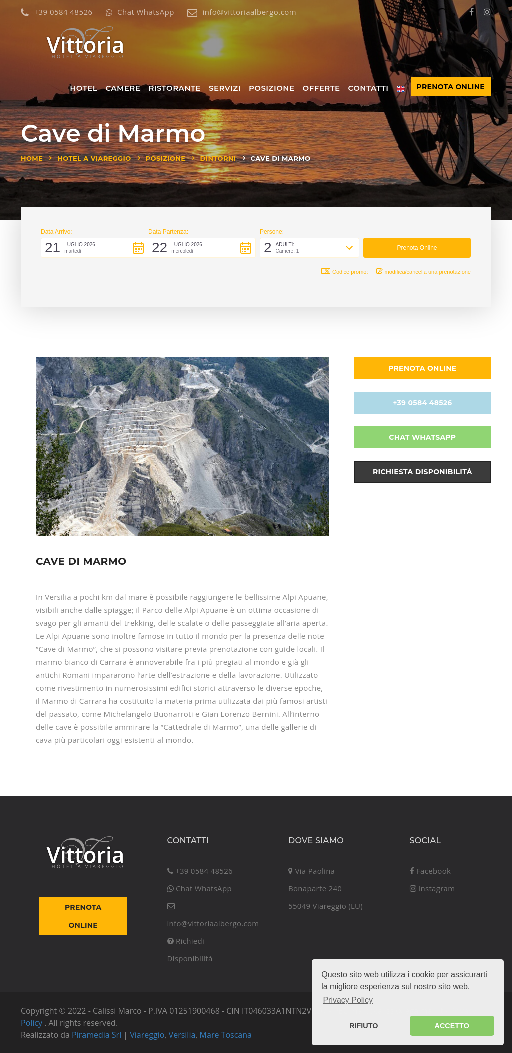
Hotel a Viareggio (94, 158)
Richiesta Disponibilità (422, 471)
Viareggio (147, 1034)
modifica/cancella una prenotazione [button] (423, 271)
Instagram (433, 888)
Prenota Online (451, 86)
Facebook (431, 871)
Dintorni (218, 158)
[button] (94, 248)
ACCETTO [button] (452, 1026)
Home (32, 158)
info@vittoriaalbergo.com (242, 12)
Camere (123, 88)
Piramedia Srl (97, 1034)
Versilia (182, 1034)
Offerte (321, 88)
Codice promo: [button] (345, 271)
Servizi (225, 88)
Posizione (166, 158)
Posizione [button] (271, 88)
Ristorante (174, 88)
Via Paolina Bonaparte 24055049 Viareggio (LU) (325, 888)
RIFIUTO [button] (364, 1026)
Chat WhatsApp (140, 12)
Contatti (368, 88)
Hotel (84, 88)
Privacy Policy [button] (348, 1000)
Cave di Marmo (281, 158)
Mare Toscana (226, 1034)
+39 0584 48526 (56, 12)
